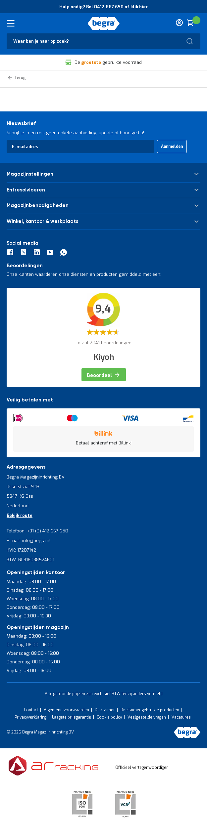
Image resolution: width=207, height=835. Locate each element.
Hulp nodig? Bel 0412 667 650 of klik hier (103, 7)
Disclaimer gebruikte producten (150, 710)
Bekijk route (19, 515)
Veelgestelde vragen (147, 717)
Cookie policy (109, 717)
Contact (31, 710)
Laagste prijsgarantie (71, 717)
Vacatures (181, 717)
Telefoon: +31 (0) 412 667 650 (37, 531)
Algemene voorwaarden (66, 710)
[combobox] (103, 41)
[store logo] (103, 23)
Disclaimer (105, 710)
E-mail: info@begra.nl (29, 540)
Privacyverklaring (30, 717)
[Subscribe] (172, 146)
